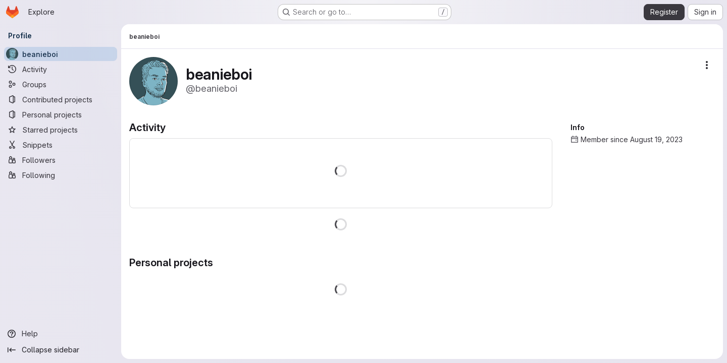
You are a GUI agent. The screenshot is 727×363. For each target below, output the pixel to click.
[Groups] (60, 84)
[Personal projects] (60, 114)
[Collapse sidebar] (60, 350)
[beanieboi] (60, 54)
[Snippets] (60, 145)
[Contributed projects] (60, 99)
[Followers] (60, 160)
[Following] (60, 175)
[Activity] (60, 69)
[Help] (60, 334)
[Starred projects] (60, 130)
